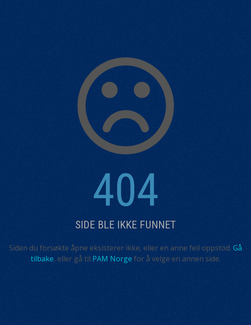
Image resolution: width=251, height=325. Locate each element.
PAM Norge (112, 259)
